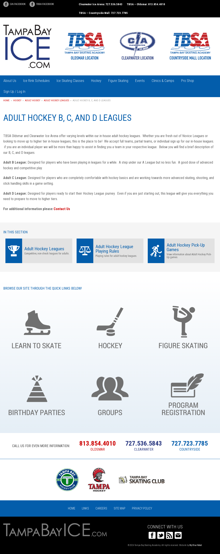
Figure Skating (118, 81)
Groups (110, 393)
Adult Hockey (32, 100)
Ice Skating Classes (70, 81)
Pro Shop (187, 81)
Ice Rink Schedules (36, 81)
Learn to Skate (36, 326)
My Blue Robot (195, 545)
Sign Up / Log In (14, 92)
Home (6, 100)
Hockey (96, 81)
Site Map (119, 508)
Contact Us (62, 209)
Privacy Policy (142, 508)
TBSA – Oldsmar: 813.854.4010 (146, 4)
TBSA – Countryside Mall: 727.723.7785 (103, 13)
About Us (9, 81)
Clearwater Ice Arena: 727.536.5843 (100, 4)
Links (85, 508)
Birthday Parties (36, 393)
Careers (101, 508)
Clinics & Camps (163, 81)
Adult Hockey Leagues (56, 100)
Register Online (183, 393)
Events (140, 81)
